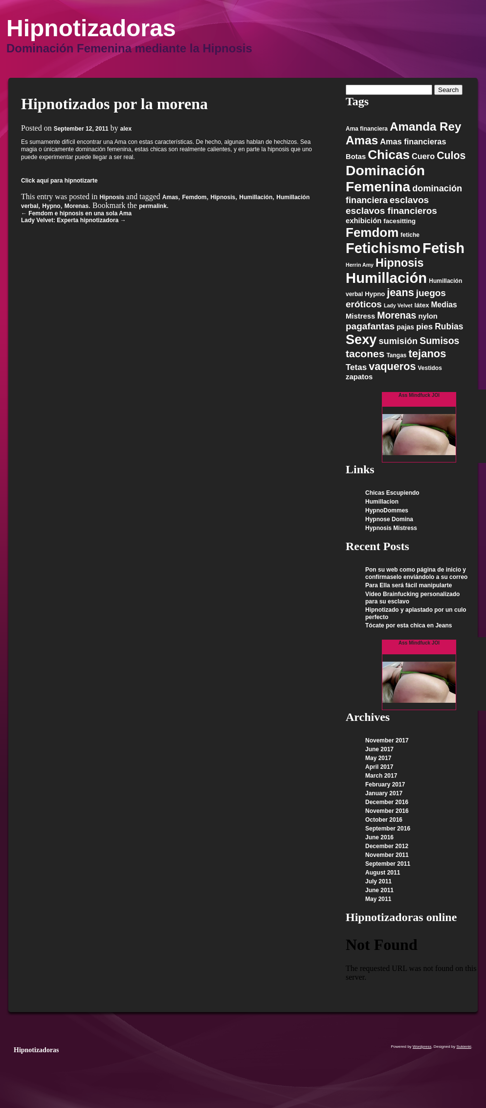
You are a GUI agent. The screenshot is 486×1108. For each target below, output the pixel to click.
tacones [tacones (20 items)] (365, 353)
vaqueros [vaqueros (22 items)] (392, 366)
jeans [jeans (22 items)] (400, 292)
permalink (153, 206)
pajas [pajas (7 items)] (405, 327)
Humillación (255, 197)
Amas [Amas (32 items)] (362, 140)
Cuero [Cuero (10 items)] (423, 156)
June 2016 (379, 837)
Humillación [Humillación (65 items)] (386, 278)
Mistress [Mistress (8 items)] (360, 316)
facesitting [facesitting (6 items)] (399, 221)
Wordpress (422, 1046)
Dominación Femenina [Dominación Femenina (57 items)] (385, 178)
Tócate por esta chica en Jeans (408, 625)
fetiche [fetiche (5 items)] (410, 234)
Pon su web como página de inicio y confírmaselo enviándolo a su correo (416, 573)
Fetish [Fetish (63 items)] (443, 248)
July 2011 (378, 881)
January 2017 (383, 793)
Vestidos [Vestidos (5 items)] (430, 368)
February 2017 (385, 784)
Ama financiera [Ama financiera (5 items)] (367, 128)
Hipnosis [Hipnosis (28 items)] (400, 262)
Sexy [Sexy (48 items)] (361, 339)
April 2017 (379, 766)
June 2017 (379, 749)
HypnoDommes (386, 510)
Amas (170, 197)
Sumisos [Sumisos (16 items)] (439, 340)
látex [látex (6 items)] (422, 305)
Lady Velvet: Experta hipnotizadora (73, 220)
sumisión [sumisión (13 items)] (398, 341)
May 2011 (378, 899)
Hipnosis (111, 197)
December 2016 (386, 802)
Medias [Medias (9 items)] (444, 304)
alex (126, 128)
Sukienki (464, 1046)
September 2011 (387, 863)
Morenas (76, 206)
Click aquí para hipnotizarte (59, 180)
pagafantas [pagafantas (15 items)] (370, 326)
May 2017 (378, 758)
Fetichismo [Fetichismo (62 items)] (383, 248)
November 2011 (387, 855)
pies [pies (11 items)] (424, 326)
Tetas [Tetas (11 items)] (356, 367)
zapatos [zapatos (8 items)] (359, 377)
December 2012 (386, 846)
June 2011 (379, 890)
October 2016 (383, 819)
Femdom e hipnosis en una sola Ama (76, 213)
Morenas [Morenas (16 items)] (396, 315)
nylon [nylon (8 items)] (428, 316)
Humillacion (381, 501)
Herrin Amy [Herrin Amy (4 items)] (360, 265)
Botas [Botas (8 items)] (356, 157)
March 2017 (381, 775)
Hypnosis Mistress (391, 528)
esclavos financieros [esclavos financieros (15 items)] (391, 211)
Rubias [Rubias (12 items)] (449, 326)
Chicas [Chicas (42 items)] (389, 154)
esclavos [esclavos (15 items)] (409, 200)
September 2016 (387, 828)
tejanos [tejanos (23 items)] (427, 353)
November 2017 (387, 740)
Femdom (194, 197)
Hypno (51, 206)
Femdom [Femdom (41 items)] (372, 232)
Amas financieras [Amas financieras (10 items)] (413, 141)
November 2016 (387, 811)
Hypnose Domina (389, 519)
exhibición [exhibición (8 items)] (363, 221)
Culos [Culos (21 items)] (451, 156)
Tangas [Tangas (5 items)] (396, 355)
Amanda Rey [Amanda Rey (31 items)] (425, 126)
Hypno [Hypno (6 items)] (375, 294)
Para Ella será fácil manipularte (408, 585)
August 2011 (382, 872)
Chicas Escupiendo (392, 492)
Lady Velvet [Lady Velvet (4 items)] (398, 305)
